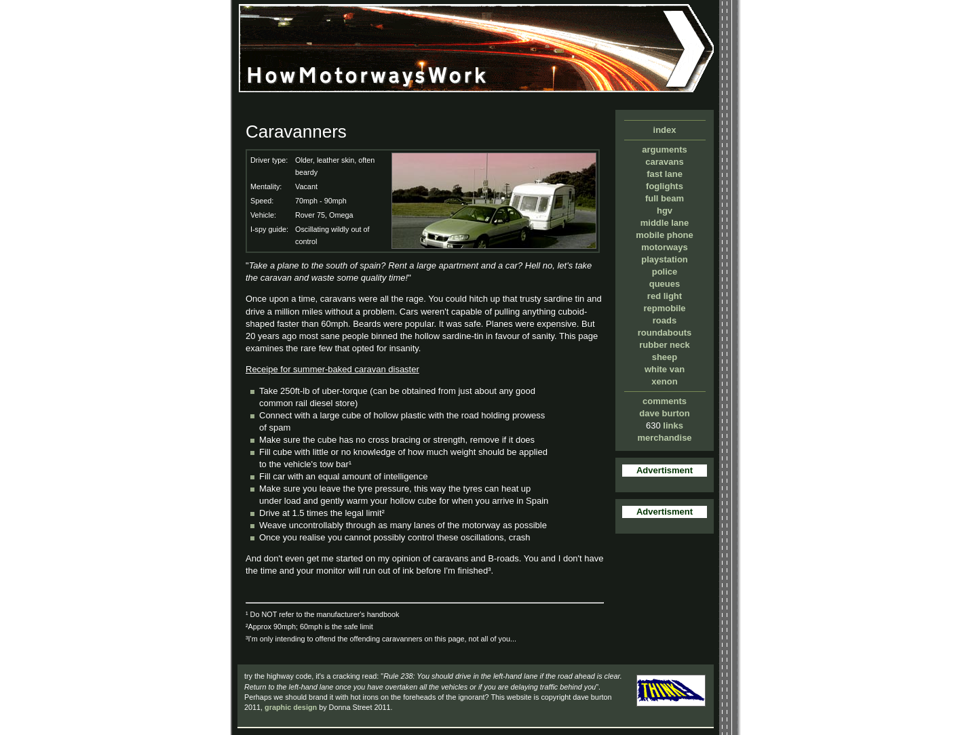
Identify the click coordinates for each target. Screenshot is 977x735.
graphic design (291, 707)
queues (665, 284)
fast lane (665, 174)
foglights (664, 186)
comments (665, 401)
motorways (664, 247)
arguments (664, 149)
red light (664, 296)
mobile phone (664, 235)
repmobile (664, 308)
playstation (664, 259)
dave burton (664, 413)
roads (664, 320)
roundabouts (664, 332)
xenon (664, 381)
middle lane (664, 223)
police (665, 271)
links (673, 425)
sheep (665, 357)
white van (665, 369)
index (664, 130)
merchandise (664, 438)
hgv (664, 210)
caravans (664, 162)
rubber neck (664, 345)
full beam (664, 198)
